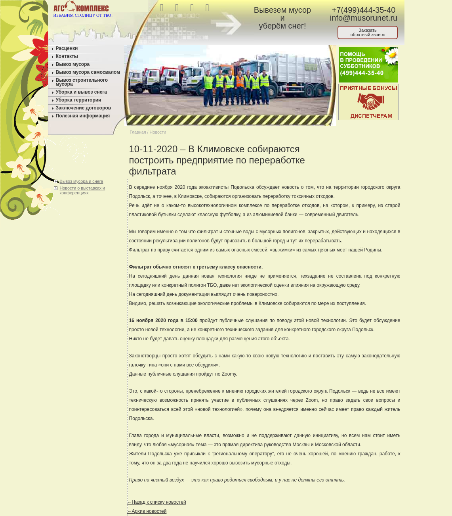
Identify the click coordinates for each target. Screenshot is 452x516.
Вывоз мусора (73, 64)
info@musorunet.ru (363, 17)
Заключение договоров (83, 108)
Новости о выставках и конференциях (82, 190)
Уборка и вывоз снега (81, 92)
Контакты (67, 56)
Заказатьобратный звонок (368, 32)
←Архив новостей (147, 511)
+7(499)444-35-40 (364, 10)
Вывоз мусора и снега (81, 181)
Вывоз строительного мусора (82, 82)
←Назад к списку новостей (156, 502)
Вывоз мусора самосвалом (88, 72)
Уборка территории (78, 100)
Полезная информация (83, 116)
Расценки (67, 48)
